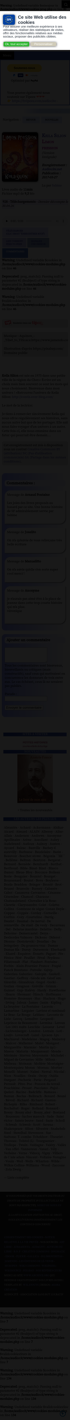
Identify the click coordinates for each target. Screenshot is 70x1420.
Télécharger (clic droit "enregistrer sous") (25, 232)
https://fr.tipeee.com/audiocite (34, 101)
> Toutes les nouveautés (35, 813)
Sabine (57, 186)
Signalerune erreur (38, 243)
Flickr (21, 1259)
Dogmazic (58, 1254)
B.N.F (17, 1254)
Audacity (38, 1249)
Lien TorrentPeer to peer (14, 243)
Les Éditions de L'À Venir (36, 1264)
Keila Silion (54, 136)
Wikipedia (49, 1268)
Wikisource (13, 1273)
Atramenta (22, 1249)
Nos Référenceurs (49, 1273)
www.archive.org (36, 1278)
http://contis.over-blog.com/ (32, 397)
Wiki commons (29, 1268)
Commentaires (15, 253)
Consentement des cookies (23, 1240)
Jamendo (11, 1264)
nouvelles (51, 119)
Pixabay (28, 1273)
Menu (7, 55)
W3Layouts (30, 1287)
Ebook (9, 1259)
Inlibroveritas (51, 1259)
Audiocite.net (52, 169)
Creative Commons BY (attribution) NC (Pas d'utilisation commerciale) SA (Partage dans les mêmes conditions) (35, 455)
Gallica (33, 1259)
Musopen (11, 1268)
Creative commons (35, 1254)
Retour (31, 119)
